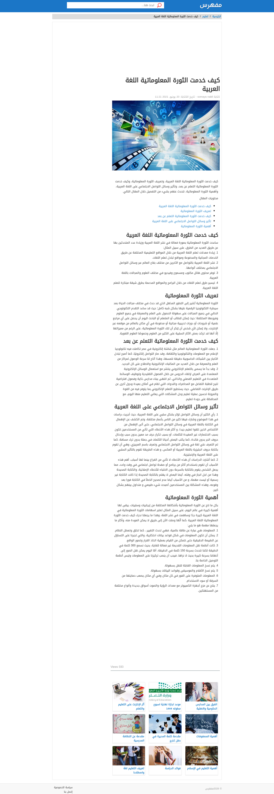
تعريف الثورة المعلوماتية (196, 211)
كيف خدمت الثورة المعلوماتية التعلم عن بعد (184, 216)
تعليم (205, 16)
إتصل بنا (68, 792)
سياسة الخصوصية (63, 787)
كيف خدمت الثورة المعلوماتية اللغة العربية (185, 206)
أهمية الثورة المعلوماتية (196, 226)
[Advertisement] (165, 49)
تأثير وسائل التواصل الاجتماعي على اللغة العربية (181, 221)
